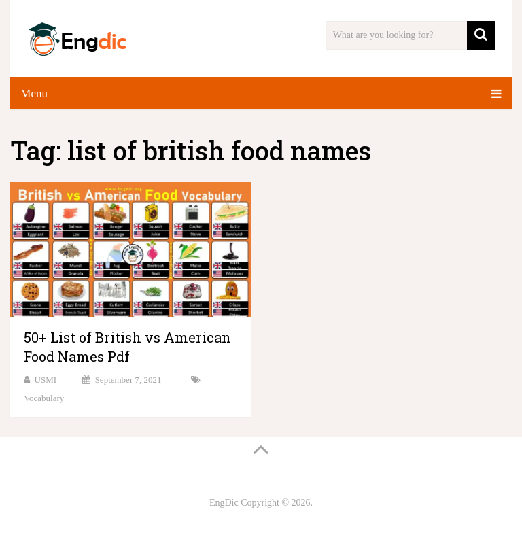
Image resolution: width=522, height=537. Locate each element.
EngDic (224, 503)
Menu (34, 93)
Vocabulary (44, 398)
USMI (46, 380)
